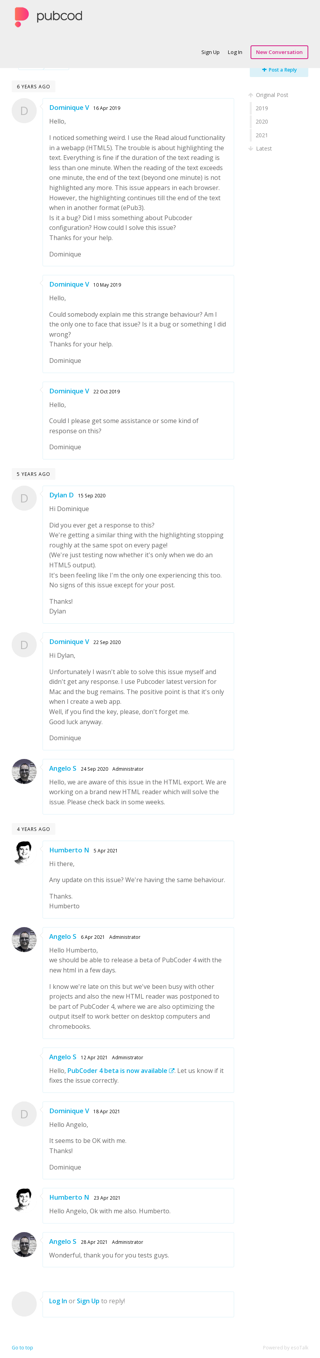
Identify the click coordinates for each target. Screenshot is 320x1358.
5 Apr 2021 (106, 850)
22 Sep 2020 (107, 642)
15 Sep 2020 (91, 495)
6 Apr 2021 (93, 937)
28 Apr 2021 (94, 1242)
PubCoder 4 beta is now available (121, 1070)
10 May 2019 (107, 285)
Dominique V (69, 107)
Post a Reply (279, 69)
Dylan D (61, 494)
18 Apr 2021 (106, 1111)
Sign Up (210, 52)
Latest (261, 148)
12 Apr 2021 (94, 1057)
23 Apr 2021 (107, 1198)
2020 (262, 121)
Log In (235, 52)
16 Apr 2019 (106, 108)
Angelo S (62, 768)
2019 (262, 108)
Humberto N (69, 849)
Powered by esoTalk (285, 1347)
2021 (262, 135)
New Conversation (279, 52)
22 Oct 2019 (106, 391)
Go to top (22, 1347)
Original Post (269, 95)
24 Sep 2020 (94, 769)
